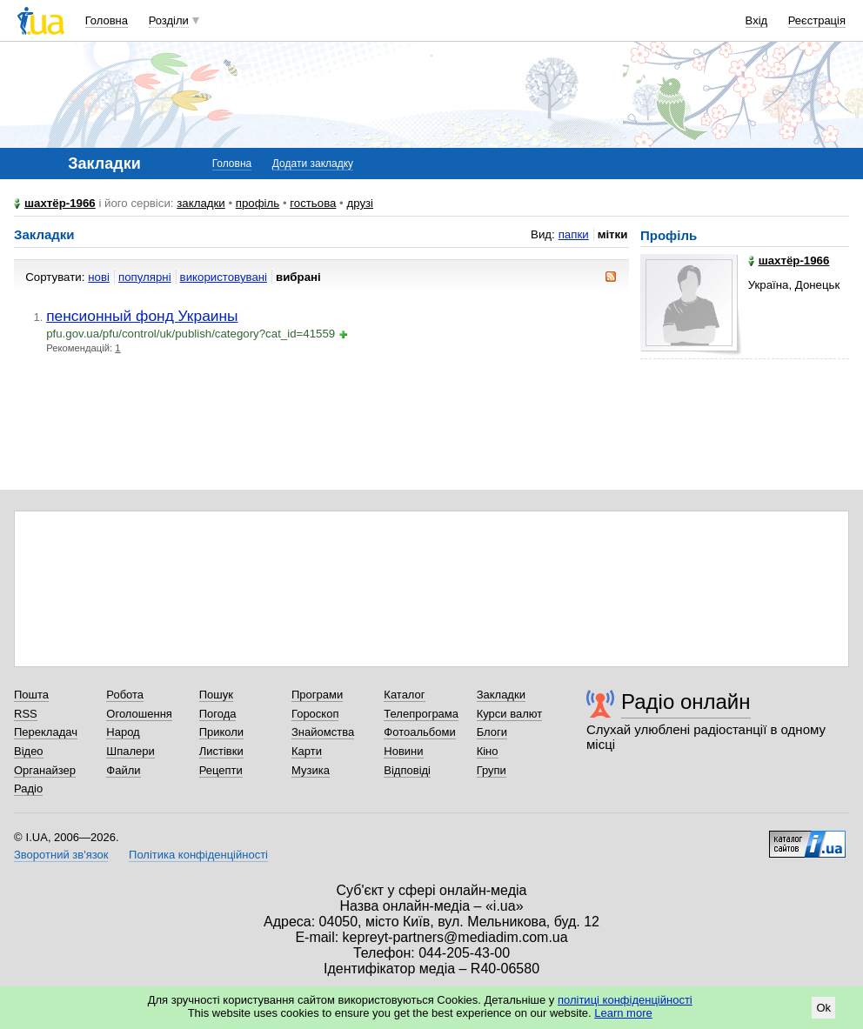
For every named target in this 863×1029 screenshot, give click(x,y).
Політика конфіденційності (198, 854)
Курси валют (510, 713)
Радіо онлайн (686, 701)
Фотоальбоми (419, 731)
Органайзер (45, 770)
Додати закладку (312, 163)
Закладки (501, 694)
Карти (306, 751)
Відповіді (407, 770)
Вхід (757, 20)
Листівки (221, 751)
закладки (201, 203)
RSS (25, 713)
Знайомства (322, 731)
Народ (122, 731)
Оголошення (139, 713)
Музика (310, 770)
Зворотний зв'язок (61, 854)
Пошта (31, 694)
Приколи (221, 731)
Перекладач (45, 731)
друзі (359, 203)
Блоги (492, 731)
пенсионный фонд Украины (141, 315)
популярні (144, 277)
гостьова (313, 203)
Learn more (623, 1012)
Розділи (169, 20)
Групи (491, 770)
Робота (125, 694)
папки (574, 234)
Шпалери (130, 751)
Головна (106, 20)
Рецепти (221, 770)
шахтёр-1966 (60, 203)
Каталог (404, 694)
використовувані (223, 277)
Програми (317, 694)
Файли (123, 770)
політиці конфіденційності (625, 999)
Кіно (487, 751)
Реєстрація (817, 20)
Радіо (28, 788)
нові (99, 277)
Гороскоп (314, 713)
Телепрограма (421, 713)
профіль (257, 203)
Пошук (216, 694)
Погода (218, 713)
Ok (823, 1007)
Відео (28, 751)
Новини (403, 751)
